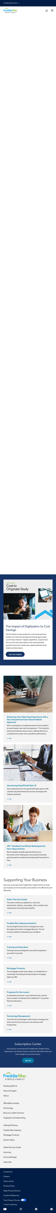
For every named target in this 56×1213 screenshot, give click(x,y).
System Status (9, 1140)
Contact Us (7, 1172)
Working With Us (10, 1086)
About (6, 1096)
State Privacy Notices (11, 1191)
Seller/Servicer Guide (12, 1147)
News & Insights (10, 1091)
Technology (8, 1108)
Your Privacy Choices (11, 1200)
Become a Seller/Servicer (13, 1113)
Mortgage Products (11, 1135)
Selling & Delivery (10, 1125)
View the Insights (15, 654)
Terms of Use (8, 1181)
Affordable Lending (11, 1103)
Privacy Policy (8, 1186)
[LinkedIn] (36, 1209)
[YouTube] (4, 1209)
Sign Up (28, 1060)
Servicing (7, 1152)
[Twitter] (51, 1209)
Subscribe (7, 1162)
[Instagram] (21, 1209)
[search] (46, 10)
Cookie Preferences (11, 1196)
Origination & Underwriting (14, 1118)
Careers (6, 1177)
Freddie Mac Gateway (12, 1130)
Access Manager (10, 1157)
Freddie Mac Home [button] (12, 3)
